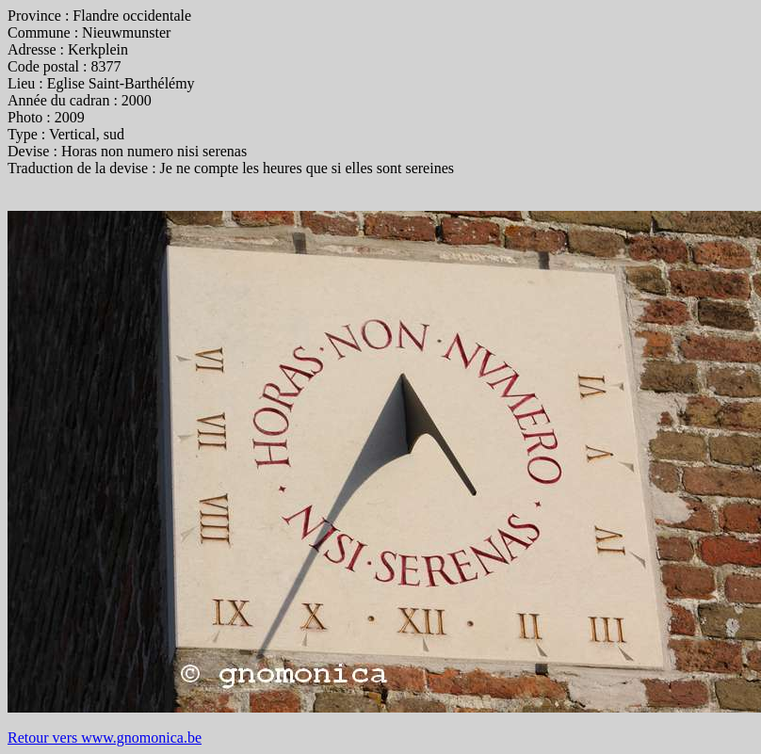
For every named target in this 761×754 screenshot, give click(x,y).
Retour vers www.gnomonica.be (105, 738)
